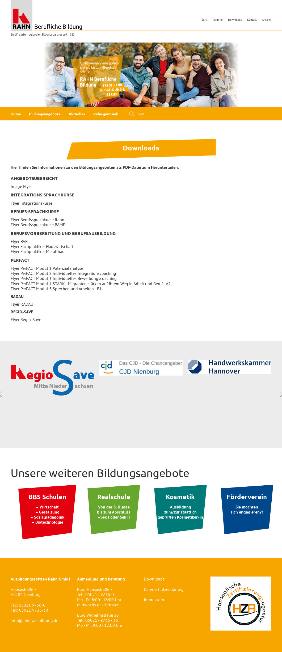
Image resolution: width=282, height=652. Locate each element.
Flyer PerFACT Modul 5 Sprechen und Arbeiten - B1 (56, 288)
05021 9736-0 (32, 605)
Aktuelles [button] (77, 113)
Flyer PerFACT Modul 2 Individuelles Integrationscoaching (63, 273)
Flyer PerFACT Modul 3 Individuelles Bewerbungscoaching (64, 278)
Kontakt (252, 20)
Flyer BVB (19, 241)
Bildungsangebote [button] (45, 113)
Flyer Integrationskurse (31, 203)
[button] (8, 75)
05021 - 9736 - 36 (101, 620)
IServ (204, 20)
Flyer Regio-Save (26, 319)
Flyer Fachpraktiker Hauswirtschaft (42, 246)
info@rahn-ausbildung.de (34, 620)
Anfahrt (266, 20)
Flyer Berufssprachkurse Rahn (37, 219)
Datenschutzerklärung (164, 589)
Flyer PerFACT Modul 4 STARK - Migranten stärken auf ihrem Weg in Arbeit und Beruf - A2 (91, 283)
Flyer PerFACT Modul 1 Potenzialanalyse (47, 268)
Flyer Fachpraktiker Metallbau (38, 251)
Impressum (154, 599)
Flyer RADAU (22, 304)
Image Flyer (21, 186)
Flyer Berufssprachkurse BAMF (38, 224)
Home (16, 113)
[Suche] (158, 113)
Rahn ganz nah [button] (105, 113)
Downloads (235, 20)
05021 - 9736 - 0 (100, 594)
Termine (217, 20)
